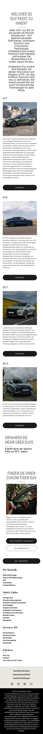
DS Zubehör (7, 638)
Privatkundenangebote (12, 600)
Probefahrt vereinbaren (12, 610)
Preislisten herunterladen (13, 613)
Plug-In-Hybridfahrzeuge (12, 578)
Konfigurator (8, 598)
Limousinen (7, 583)
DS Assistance (8, 633)
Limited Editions (9, 585)
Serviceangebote (9, 640)
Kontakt (6, 618)
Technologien (8, 605)
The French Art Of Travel (12, 660)
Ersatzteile (7, 643)
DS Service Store (9, 635)
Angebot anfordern (10, 608)
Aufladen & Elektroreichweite (14, 603)
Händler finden (9, 615)
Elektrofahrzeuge (10, 575)
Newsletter (7, 620)
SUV (4, 580)
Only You (6, 655)
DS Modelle (10, 569)
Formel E (6, 658)
